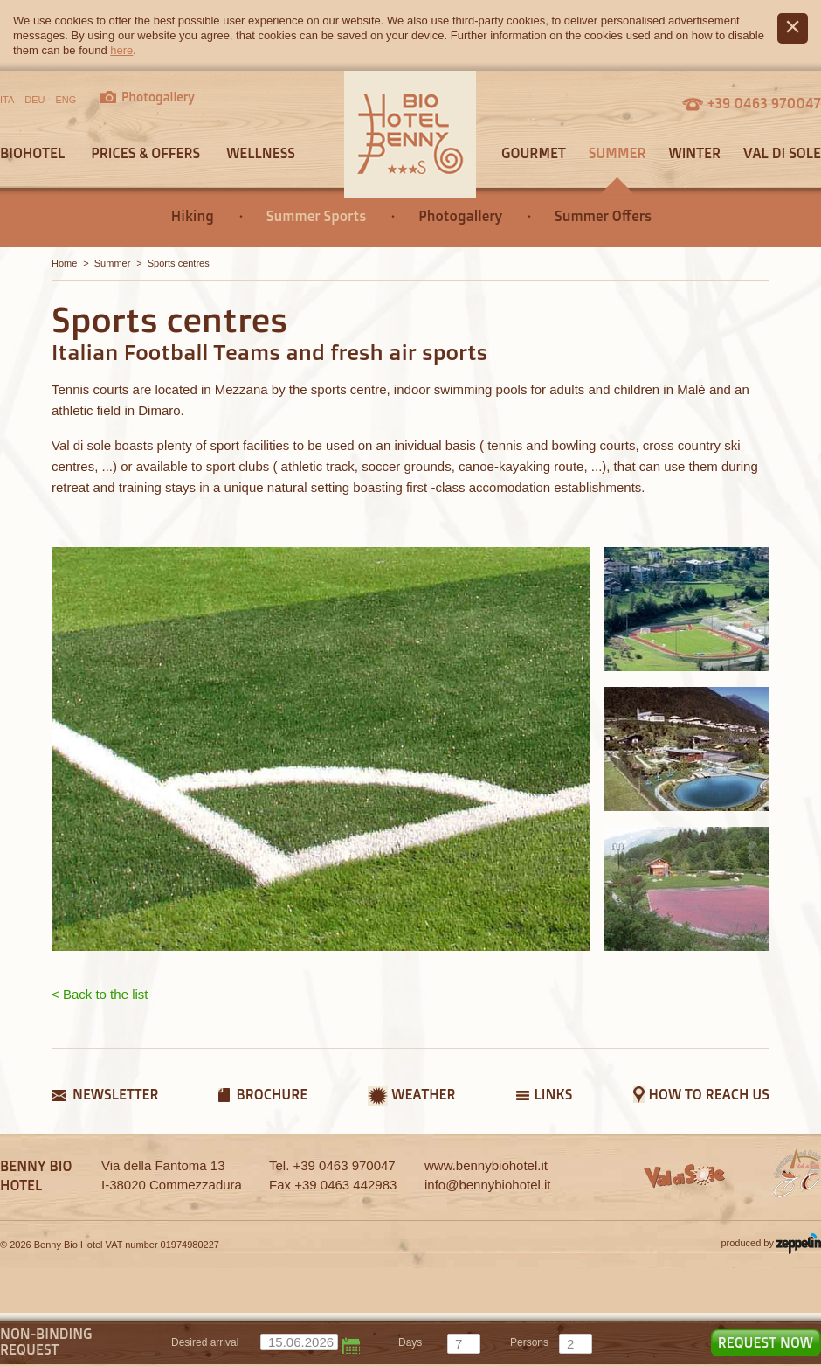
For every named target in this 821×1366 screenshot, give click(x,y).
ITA (7, 99)
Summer (617, 153)
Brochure (271, 1094)
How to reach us (709, 1094)
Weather (423, 1094)
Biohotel (32, 153)
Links (554, 1094)
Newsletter (115, 1094)
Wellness (260, 153)
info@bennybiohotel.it (487, 1184)
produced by (771, 1243)
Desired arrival (204, 1342)
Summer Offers (603, 216)
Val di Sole (782, 153)
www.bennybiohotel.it (486, 1165)
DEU (34, 99)
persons (529, 1342)
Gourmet (533, 153)
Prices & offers (145, 153)
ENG (66, 99)
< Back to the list (100, 994)
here (121, 50)
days (410, 1342)
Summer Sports (316, 216)
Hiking (192, 216)
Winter (694, 153)
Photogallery (460, 216)
